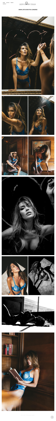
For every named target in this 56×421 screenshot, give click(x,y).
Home (4, 2)
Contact (4, 3)
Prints (12, 2)
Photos (7, 2)
